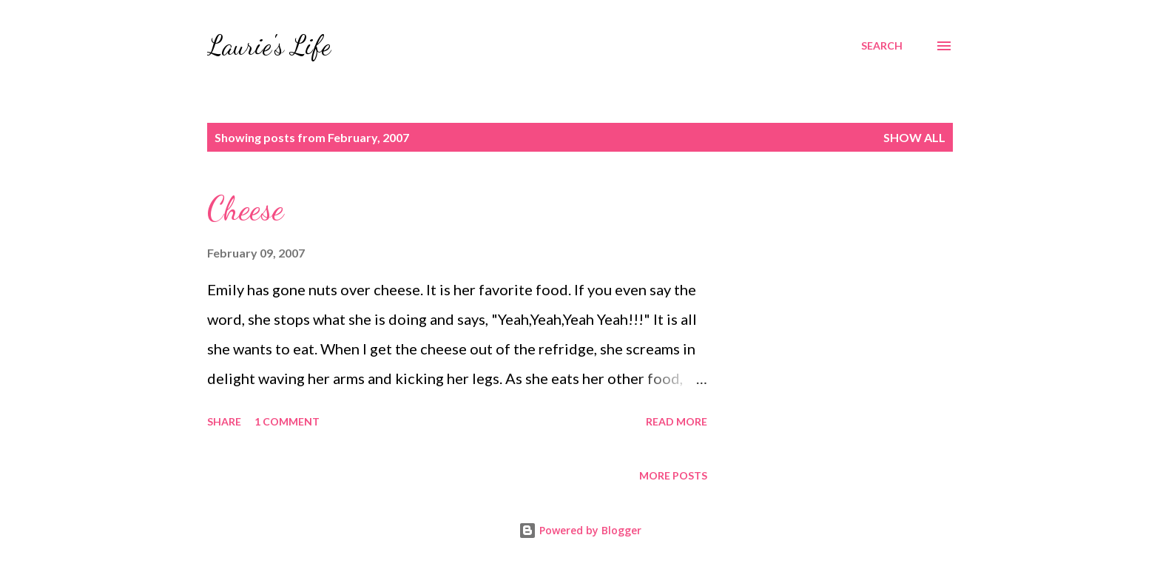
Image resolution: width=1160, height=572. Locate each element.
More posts (673, 475)
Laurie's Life (269, 45)
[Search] (882, 46)
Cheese (245, 208)
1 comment (287, 421)
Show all (914, 137)
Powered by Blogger (580, 530)
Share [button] (224, 421)
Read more (676, 421)
